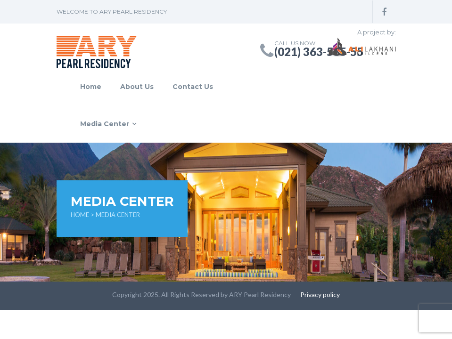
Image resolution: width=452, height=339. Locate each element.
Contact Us (193, 86)
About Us (137, 86)
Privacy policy (320, 295)
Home (90, 86)
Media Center (104, 124)
